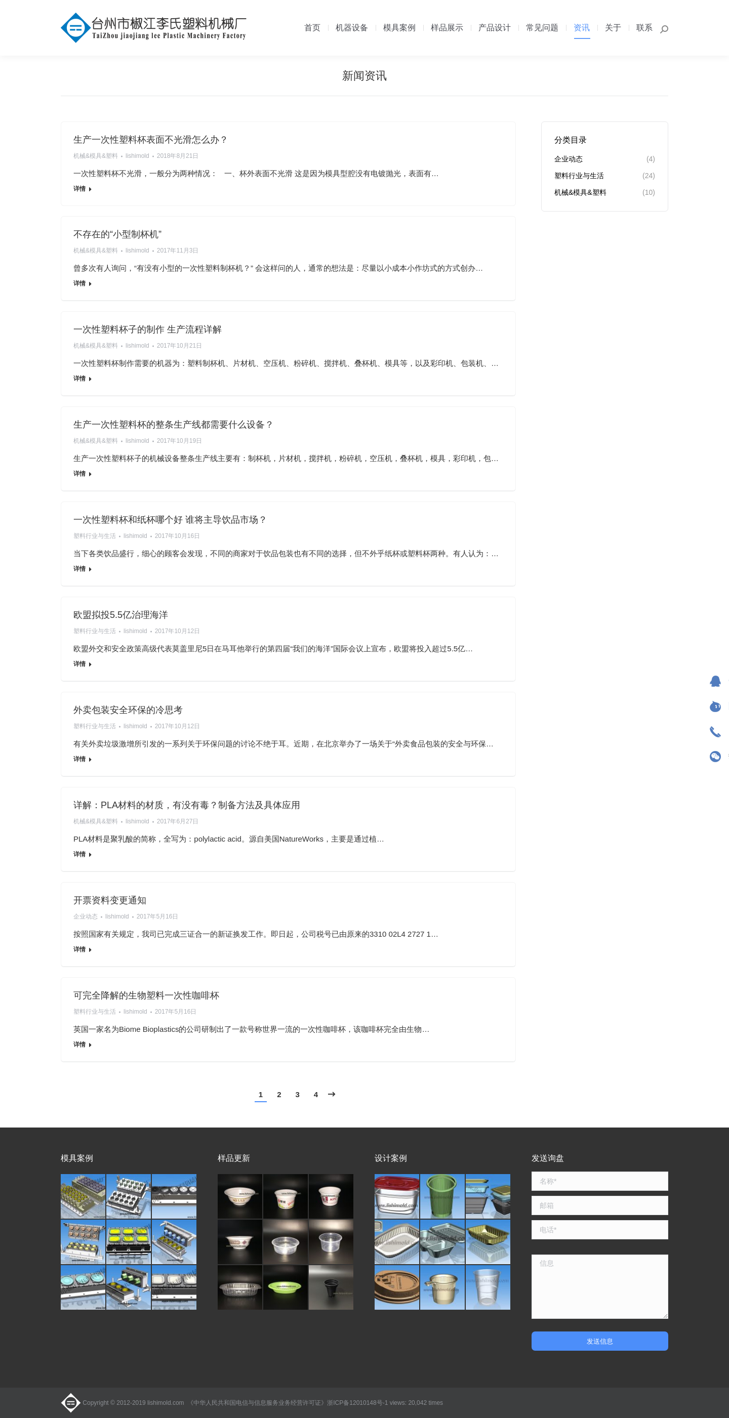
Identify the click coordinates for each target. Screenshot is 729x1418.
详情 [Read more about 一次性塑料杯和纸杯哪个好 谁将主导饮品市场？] (79, 568)
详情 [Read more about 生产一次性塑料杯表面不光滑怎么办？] (79, 188)
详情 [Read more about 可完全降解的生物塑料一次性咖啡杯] (79, 1044)
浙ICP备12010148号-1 (357, 1402)
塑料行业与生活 (94, 535)
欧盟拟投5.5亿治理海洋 (120, 615)
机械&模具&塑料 (95, 155)
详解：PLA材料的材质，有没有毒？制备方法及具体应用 (186, 805)
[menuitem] (312, 28)
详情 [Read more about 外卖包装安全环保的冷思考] (79, 759)
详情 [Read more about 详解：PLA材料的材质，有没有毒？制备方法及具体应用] (79, 854)
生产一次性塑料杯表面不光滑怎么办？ (150, 140)
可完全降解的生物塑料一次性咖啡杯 (146, 995)
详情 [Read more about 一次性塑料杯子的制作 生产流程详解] (79, 378)
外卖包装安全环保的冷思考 (128, 710)
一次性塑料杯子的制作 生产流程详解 (147, 329)
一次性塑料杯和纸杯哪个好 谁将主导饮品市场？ (170, 520)
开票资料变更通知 (109, 900)
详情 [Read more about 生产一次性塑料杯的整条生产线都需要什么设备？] (79, 473)
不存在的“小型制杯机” (117, 234)
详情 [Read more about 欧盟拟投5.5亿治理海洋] (79, 664)
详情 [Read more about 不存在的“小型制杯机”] (79, 283)
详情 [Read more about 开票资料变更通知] (79, 949)
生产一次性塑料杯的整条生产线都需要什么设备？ (173, 425)
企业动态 (85, 916)
